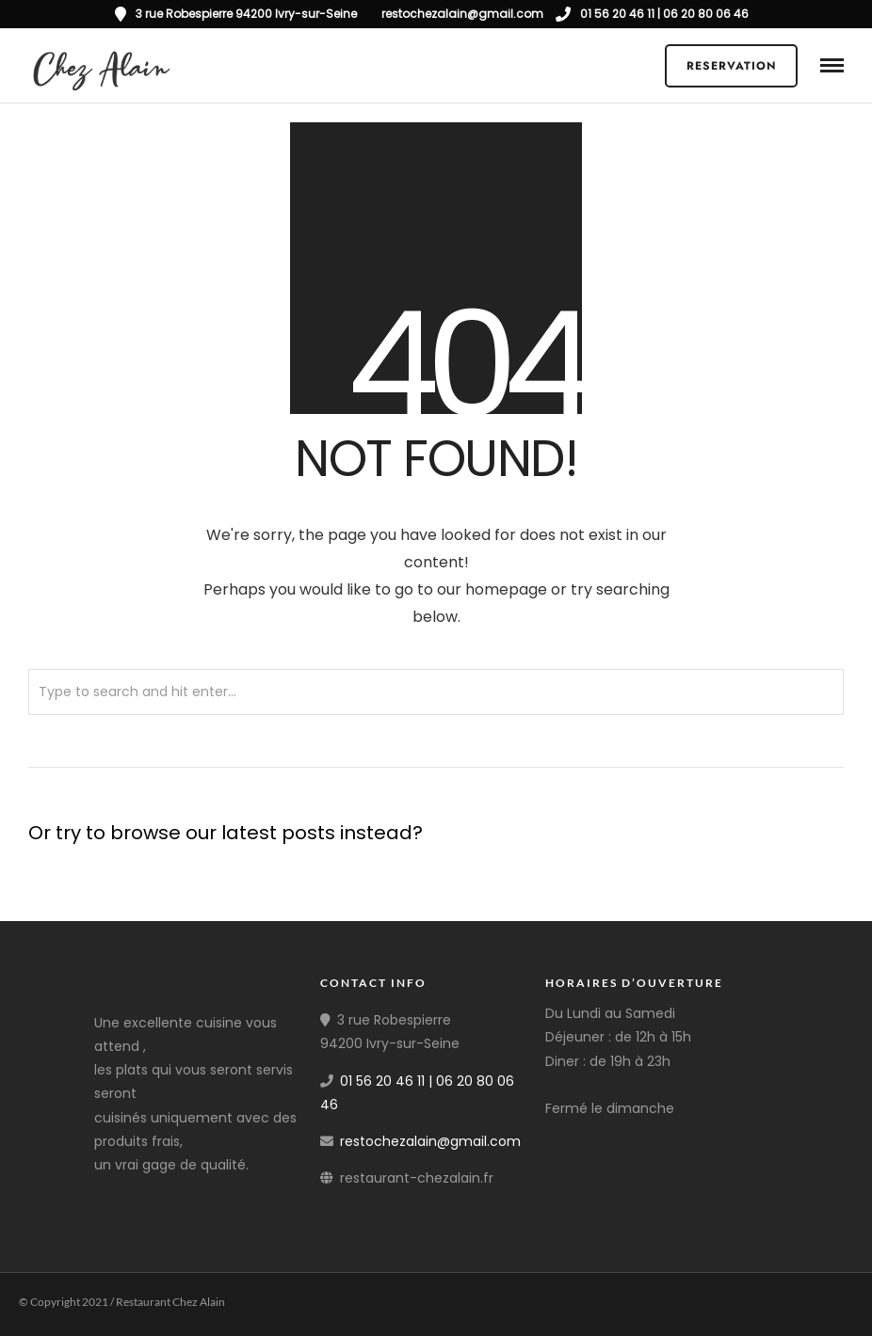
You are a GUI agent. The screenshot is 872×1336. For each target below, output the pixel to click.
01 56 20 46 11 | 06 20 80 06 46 (652, 14)
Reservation (731, 65)
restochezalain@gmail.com (430, 1141)
